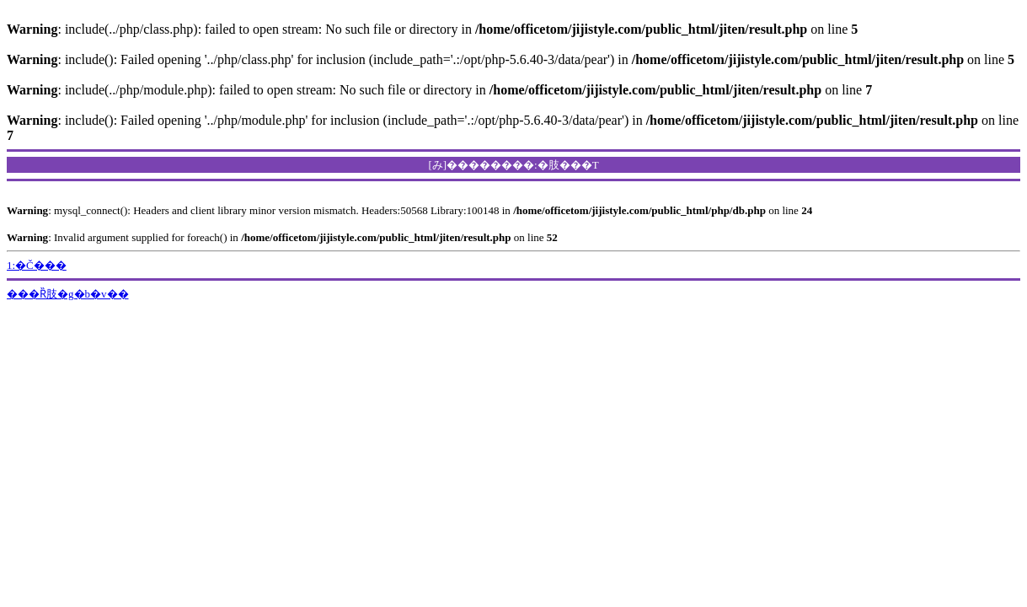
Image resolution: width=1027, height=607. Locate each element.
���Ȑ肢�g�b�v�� (68, 293)
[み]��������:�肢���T (513, 164)
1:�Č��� (37, 265)
